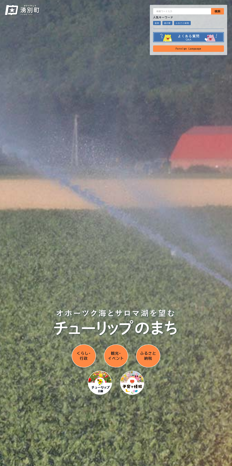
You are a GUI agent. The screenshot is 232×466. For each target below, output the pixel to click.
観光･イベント (116, 355)
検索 (217, 11)
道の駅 (167, 23)
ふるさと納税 (182, 23)
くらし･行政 (83, 355)
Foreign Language (188, 48)
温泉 (157, 23)
